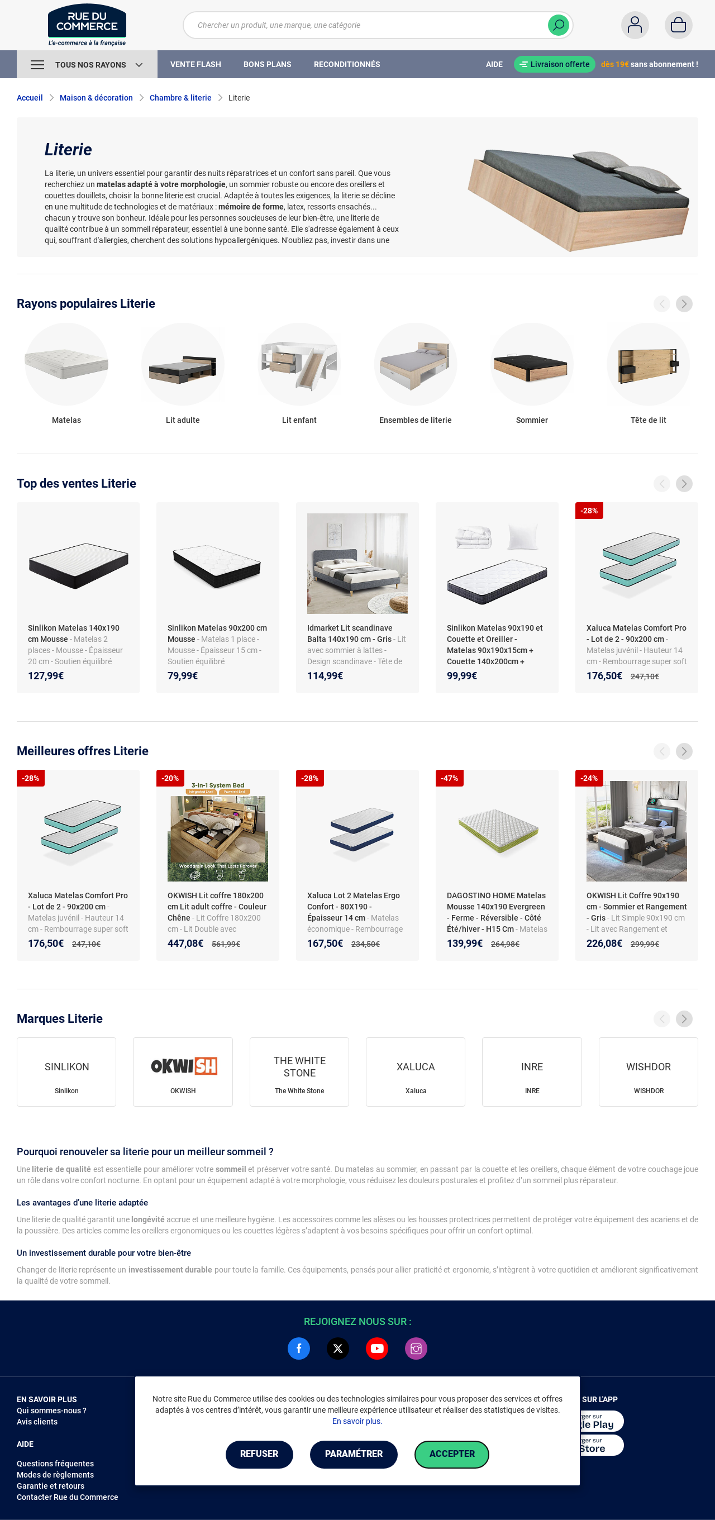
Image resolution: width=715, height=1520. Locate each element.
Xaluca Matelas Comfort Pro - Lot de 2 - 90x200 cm (637, 633)
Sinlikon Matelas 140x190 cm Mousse (74, 633)
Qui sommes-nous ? (52, 1410)
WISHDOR (649, 1091)
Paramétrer (354, 1454)
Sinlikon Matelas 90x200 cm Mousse (217, 633)
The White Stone (299, 1091)
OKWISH (183, 1091)
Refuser (259, 1454)
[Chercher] (558, 25)
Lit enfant (299, 420)
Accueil (30, 97)
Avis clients (37, 1421)
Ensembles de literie (415, 420)
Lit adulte (183, 420)
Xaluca (416, 1091)
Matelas (66, 420)
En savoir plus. (357, 1421)
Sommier (532, 420)
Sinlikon (67, 1091)
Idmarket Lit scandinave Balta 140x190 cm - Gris (350, 633)
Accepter (452, 1454)
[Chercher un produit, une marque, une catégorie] (371, 25)
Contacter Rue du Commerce (67, 1497)
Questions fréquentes (55, 1463)
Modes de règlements (55, 1474)
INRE (532, 1091)
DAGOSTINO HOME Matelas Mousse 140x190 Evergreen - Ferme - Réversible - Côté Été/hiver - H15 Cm (496, 912)
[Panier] (679, 25)
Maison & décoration (96, 97)
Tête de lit (648, 420)
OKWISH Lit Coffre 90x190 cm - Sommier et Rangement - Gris (637, 906)
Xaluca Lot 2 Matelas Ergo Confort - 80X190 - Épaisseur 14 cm (353, 906)
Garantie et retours (50, 1485)
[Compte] (635, 25)
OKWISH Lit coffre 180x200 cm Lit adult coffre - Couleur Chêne (217, 906)
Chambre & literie (181, 97)
